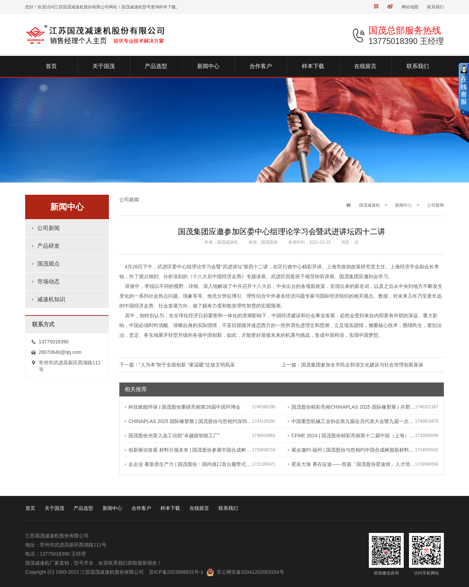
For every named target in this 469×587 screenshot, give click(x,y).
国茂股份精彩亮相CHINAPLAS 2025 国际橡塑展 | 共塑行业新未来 (351, 407)
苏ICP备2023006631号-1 (176, 572)
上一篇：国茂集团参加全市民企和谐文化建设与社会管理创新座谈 (352, 364)
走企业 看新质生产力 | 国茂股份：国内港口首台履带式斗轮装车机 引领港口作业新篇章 (188, 464)
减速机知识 (51, 299)
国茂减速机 (369, 205)
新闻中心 (403, 205)
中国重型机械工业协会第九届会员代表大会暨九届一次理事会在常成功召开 (351, 421)
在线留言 (199, 508)
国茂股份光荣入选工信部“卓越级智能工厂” (172, 435)
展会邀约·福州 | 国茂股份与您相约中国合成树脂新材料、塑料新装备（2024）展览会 (351, 450)
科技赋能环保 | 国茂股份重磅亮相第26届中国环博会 (182, 407)
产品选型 (83, 508)
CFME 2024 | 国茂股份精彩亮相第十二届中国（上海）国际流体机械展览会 (351, 435)
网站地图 (410, 7)
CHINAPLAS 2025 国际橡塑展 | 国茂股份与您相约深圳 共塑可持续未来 (188, 421)
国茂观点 (48, 264)
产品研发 (48, 246)
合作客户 (141, 508)
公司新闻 (48, 228)
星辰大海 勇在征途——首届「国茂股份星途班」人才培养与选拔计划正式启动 (351, 464)
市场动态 (48, 281)
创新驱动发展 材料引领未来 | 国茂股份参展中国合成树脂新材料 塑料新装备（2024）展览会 (188, 450)
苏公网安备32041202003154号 (250, 572)
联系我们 (435, 7)
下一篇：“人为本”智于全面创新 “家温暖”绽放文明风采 (177, 364)
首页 (30, 508)
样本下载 (170, 508)
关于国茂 (54, 508)
